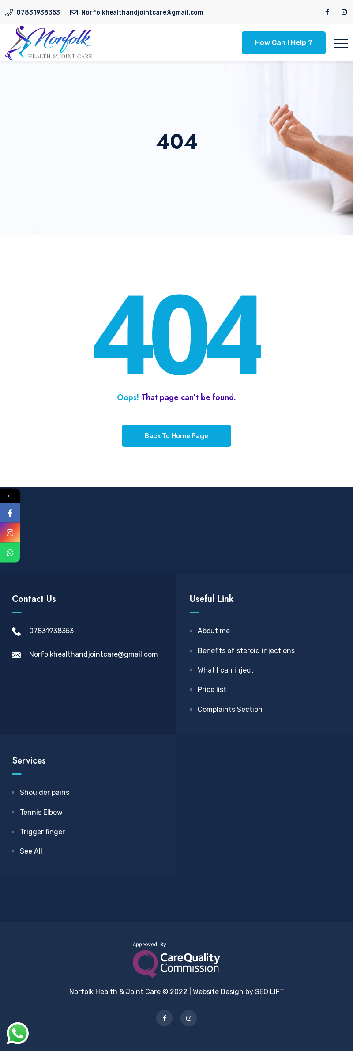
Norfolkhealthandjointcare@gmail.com (93, 654)
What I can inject (226, 670)
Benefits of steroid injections (246, 650)
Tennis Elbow (41, 812)
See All (31, 851)
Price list (212, 689)
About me (214, 631)
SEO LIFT (269, 991)
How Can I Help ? (283, 42)
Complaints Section (230, 709)
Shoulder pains (44, 792)
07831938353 (51, 631)
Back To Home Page (176, 436)
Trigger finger (42, 832)
